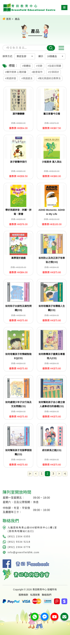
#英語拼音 (10, 78)
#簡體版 (26, 65)
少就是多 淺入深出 (52, 161)
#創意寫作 (37, 72)
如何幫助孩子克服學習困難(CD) (18, 452)
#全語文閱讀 (54, 65)
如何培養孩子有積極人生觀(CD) (52, 308)
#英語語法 (27, 78)
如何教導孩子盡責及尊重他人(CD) (52, 356)
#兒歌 (39, 65)
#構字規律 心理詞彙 (15, 72)
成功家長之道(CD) (51, 450)
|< (30, 473)
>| (65, 473)
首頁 (7, 18)
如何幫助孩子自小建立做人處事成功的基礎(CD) (52, 404)
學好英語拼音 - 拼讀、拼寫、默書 (18, 212)
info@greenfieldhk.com (23, 552)
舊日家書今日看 (51, 113)
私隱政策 (35, 594)
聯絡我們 (46, 594)
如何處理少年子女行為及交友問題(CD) (18, 404)
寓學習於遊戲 (18, 258)
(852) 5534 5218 (19, 541)
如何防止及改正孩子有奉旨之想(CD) (52, 260)
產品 (17, 19)
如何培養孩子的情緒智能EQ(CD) (18, 356)
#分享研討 (53, 72)
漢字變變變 (18, 113)
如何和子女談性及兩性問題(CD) (18, 308)
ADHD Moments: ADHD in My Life (51, 212)
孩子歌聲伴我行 (18, 161)
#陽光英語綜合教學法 (49, 78)
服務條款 (23, 594)
